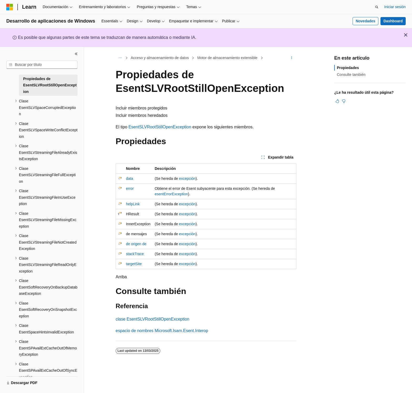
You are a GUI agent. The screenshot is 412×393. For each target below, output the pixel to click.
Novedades (365, 21)
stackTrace (135, 254)
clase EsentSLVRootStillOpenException (152, 319)
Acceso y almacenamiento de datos (160, 58)
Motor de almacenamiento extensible (227, 58)
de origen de (136, 244)
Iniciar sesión (395, 7)
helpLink (133, 204)
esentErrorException (171, 194)
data (129, 178)
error (130, 188)
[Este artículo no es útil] (344, 101)
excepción (187, 178)
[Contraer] (76, 54)
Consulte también (351, 74)
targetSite (134, 264)
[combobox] (42, 65)
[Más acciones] (291, 58)
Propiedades (348, 68)
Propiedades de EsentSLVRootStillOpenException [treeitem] (50, 85)
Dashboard (393, 21)
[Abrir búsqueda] (377, 7)
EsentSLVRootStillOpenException (159, 127)
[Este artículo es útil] (337, 101)
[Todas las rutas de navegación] (120, 58)
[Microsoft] (9, 7)
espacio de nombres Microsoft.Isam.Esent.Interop (162, 330)
